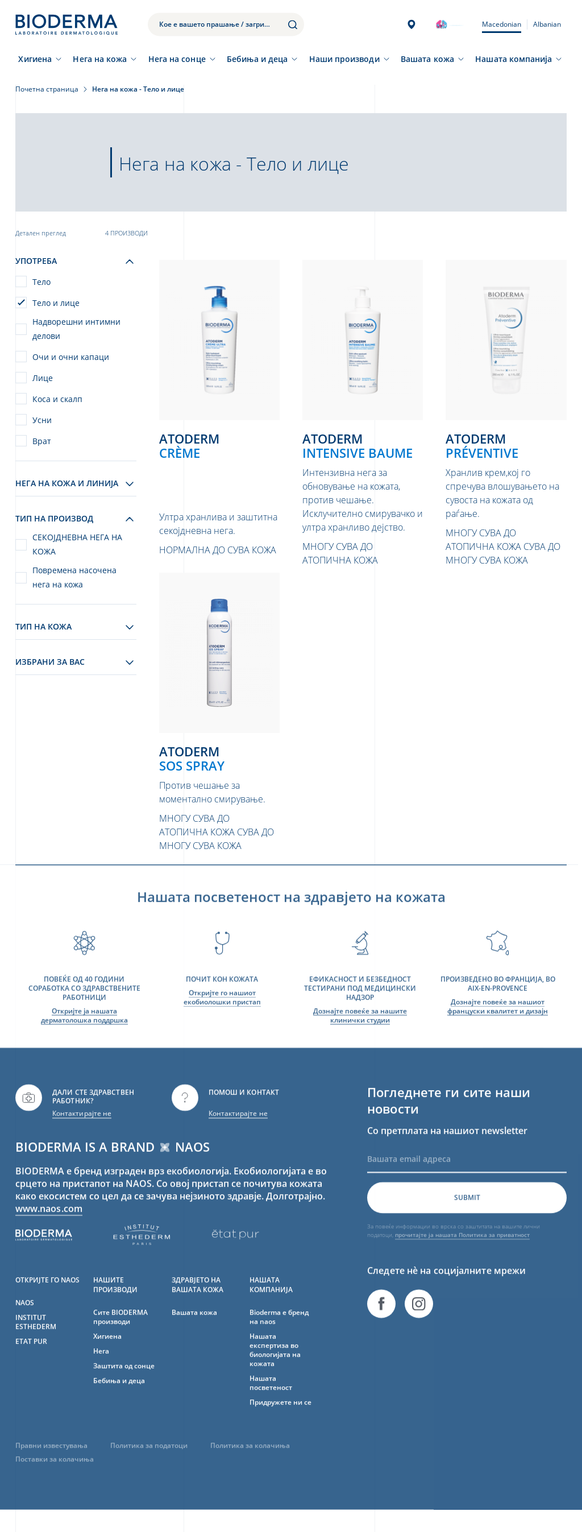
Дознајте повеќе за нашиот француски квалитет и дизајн (497, 1021)
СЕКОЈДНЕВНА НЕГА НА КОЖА (77, 544)
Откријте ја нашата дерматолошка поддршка (84, 1030)
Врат (41, 441)
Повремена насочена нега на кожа (74, 577)
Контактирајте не (81, 1128)
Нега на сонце (177, 58)
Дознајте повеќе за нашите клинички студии (360, 1030)
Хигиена (35, 58)
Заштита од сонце (124, 1381)
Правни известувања (51, 1460)
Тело (41, 281)
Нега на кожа (100, 58)
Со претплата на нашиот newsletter (447, 1146)
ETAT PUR (31, 1356)
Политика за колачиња (250, 1460)
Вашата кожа (427, 58)
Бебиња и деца (257, 58)
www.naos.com (48, 1224)
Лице (42, 377)
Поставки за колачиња (54, 1474)
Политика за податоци (149, 1460)
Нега (101, 1366)
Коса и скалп (57, 399)
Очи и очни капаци (70, 356)
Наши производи (344, 58)
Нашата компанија (513, 58)
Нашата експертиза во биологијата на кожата (275, 1365)
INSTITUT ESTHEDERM (35, 1337)
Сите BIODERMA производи (120, 1332)
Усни (42, 420)
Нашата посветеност (271, 1398)
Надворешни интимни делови (76, 328)
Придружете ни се (280, 1417)
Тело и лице (56, 302)
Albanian (547, 24)
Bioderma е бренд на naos (279, 1332)
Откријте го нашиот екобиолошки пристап (222, 1012)
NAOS (24, 1318)
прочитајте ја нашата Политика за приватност (462, 1250)
